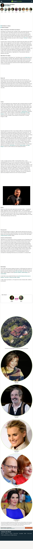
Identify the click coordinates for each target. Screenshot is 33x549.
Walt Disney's (25, 111)
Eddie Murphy (25, 272)
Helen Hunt (27, 57)
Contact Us (7, 533)
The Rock (26, 37)
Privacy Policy (15, 533)
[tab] (16, 26)
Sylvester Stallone (17, 272)
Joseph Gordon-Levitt (5, 235)
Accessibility (21, 533)
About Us (2, 533)
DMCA (25, 533)
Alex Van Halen (19, 271)
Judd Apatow (12, 145)
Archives (11, 533)
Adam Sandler (23, 145)
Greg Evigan (23, 112)
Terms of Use (29, 533)
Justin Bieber (3, 273)
